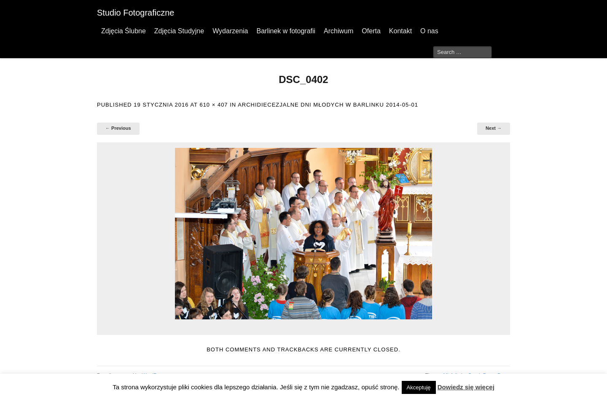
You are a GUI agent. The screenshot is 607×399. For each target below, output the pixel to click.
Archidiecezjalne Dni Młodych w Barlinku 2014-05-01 (328, 105)
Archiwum (338, 31)
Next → (494, 128)
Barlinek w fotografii (285, 31)
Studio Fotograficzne (135, 12)
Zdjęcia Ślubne (123, 31)
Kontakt (400, 31)
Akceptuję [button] (419, 387)
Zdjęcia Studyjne (179, 31)
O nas (429, 31)
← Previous (118, 128)
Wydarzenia (230, 31)
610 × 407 (213, 105)
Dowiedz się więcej (466, 387)
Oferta (371, 31)
